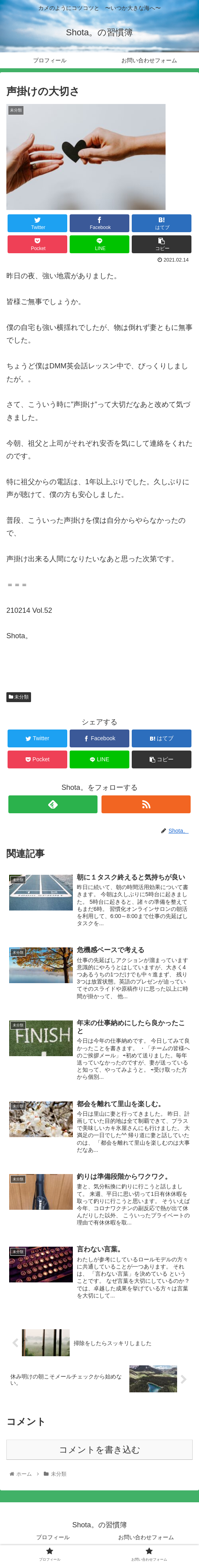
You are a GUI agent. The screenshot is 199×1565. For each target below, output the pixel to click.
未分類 (19, 697)
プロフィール (53, 1539)
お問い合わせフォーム (146, 1539)
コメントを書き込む (99, 1452)
